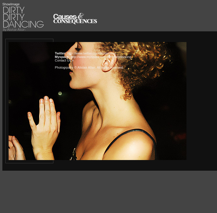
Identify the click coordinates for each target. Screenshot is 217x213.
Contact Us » (64, 60)
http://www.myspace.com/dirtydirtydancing (101, 57)
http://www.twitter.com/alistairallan (91, 53)
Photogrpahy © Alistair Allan (75, 67)
